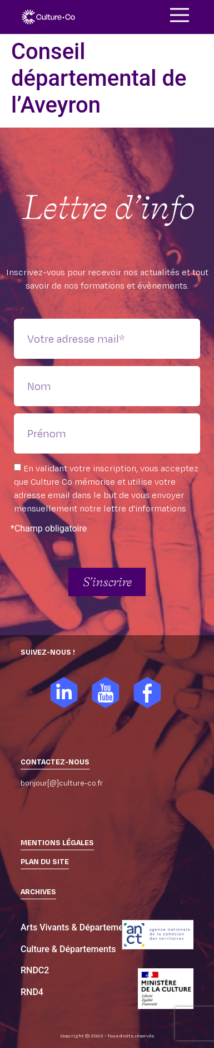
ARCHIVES (38, 891)
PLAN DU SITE (45, 861)
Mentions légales (57, 842)
